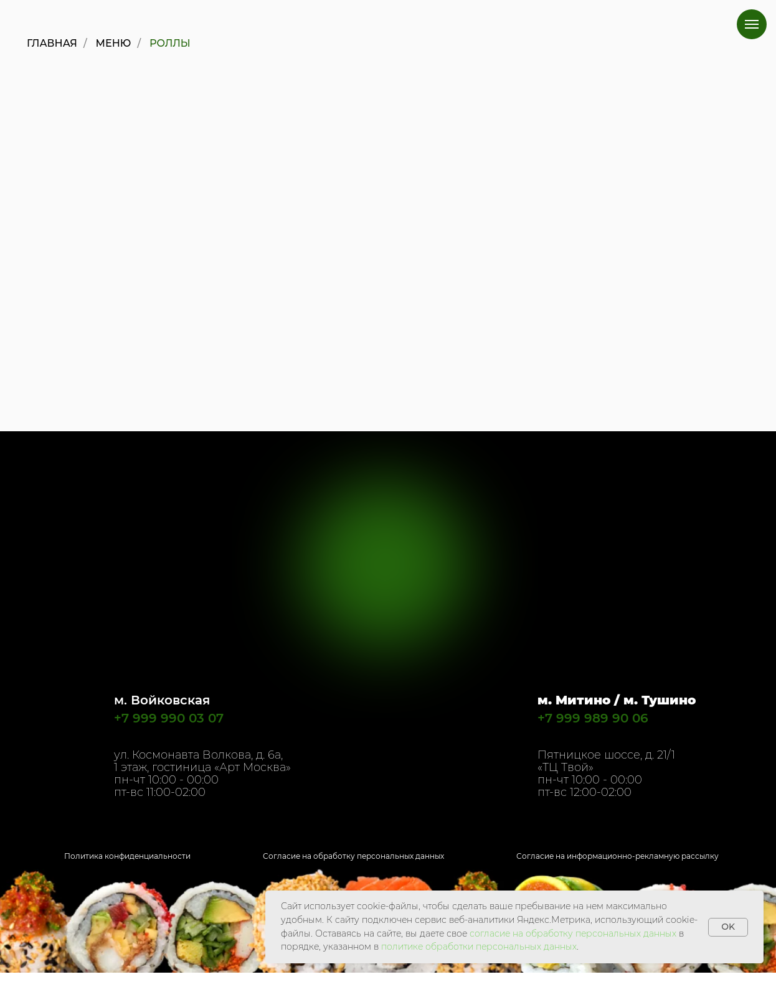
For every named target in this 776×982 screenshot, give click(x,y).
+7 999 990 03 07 (169, 718)
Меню (113, 43)
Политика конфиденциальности (127, 856)
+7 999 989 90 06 (592, 718)
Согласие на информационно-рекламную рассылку (617, 856)
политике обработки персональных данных (479, 946)
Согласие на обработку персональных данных (353, 856)
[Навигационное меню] (752, 24)
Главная (52, 43)
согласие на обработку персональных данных (573, 933)
